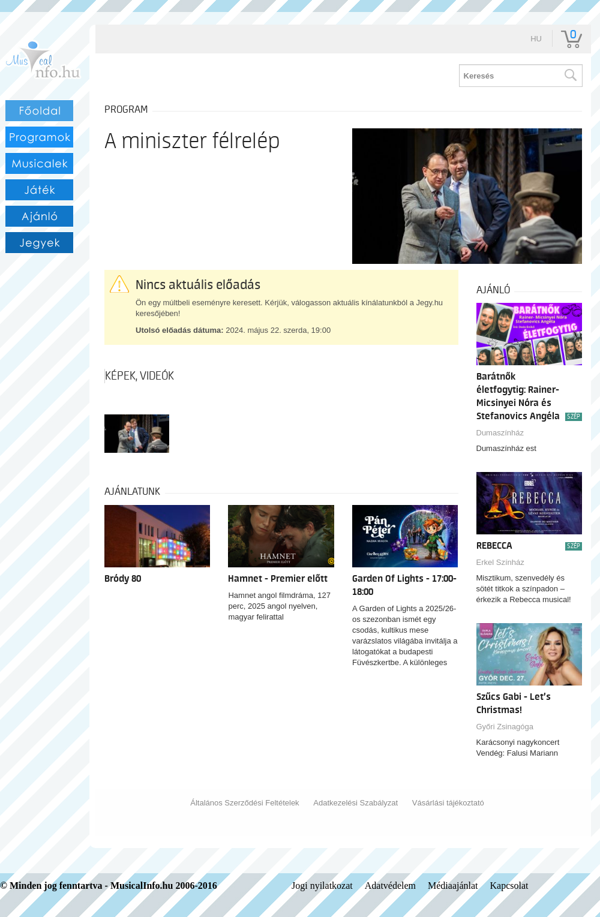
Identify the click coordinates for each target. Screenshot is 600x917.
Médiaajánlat (453, 885)
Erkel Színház (500, 562)
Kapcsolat (509, 885)
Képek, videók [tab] (139, 376)
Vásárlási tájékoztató (448, 802)
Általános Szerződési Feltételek (244, 802)
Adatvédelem (390, 885)
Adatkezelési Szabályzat (355, 802)
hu (536, 38)
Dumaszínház (500, 432)
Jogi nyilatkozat (322, 885)
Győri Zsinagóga (504, 726)
